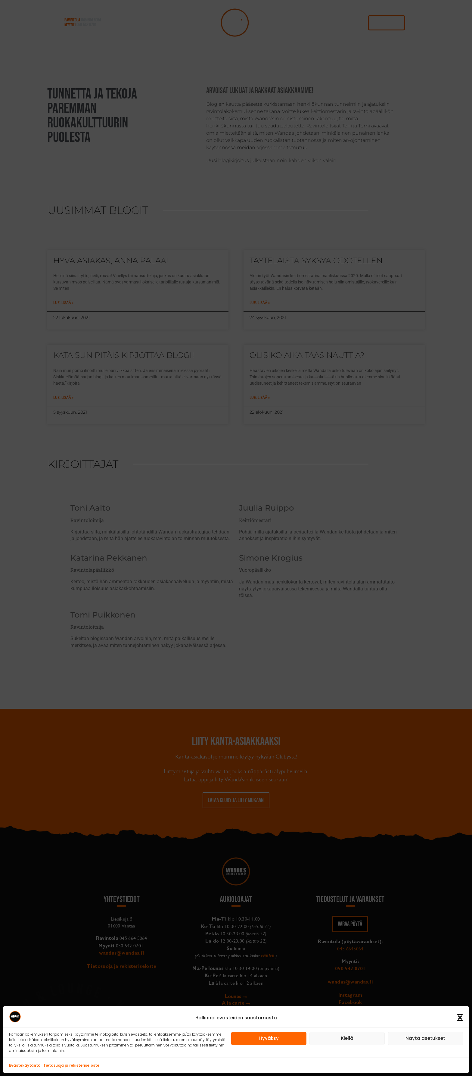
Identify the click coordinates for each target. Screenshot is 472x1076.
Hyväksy (269, 1038)
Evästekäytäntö (24, 1065)
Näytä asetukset (425, 1038)
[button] (460, 1018)
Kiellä (347, 1038)
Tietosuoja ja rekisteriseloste (71, 1065)
